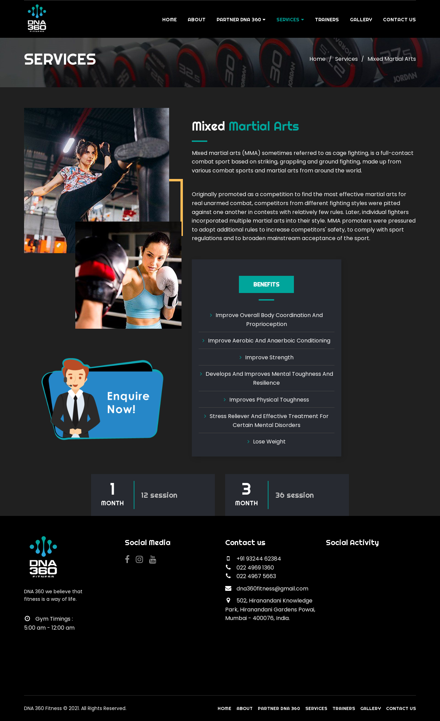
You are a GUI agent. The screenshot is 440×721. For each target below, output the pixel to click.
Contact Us (399, 19)
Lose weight (269, 442)
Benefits (266, 284)
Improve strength (269, 357)
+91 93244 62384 (258, 559)
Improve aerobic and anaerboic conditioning (269, 341)
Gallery (361, 19)
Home (169, 19)
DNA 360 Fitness (43, 708)
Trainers (327, 19)
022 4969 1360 (255, 568)
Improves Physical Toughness (269, 400)
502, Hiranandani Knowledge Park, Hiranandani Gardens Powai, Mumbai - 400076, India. (270, 609)
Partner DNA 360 (241, 19)
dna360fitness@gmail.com (272, 589)
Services (290, 19)
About (197, 19)
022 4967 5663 (256, 576)
